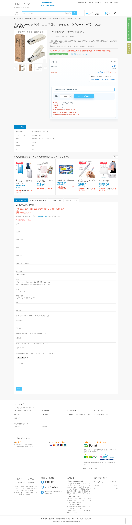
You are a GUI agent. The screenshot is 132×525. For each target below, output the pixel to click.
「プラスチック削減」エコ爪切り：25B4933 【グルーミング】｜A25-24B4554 (57, 26)
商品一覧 (17, 426)
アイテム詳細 (19, 127)
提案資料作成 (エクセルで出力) (58, 54)
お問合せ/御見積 (20, 200)
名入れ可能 (68, 13)
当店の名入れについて (48, 410)
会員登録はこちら (76, 54)
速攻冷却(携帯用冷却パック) (65, 180)
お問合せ (115, 3)
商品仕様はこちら (57, 32)
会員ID (17, 224)
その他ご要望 (19, 363)
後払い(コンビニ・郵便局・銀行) (95, 442)
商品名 (18, 279)
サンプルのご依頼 (56, 200)
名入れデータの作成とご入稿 (23, 410)
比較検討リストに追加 (129, 29)
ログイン (90, 14)
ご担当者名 (19, 239)
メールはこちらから (108, 79)
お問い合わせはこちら (75, 32)
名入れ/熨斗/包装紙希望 (38, 200)
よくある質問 (108, 3)
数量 (17, 302)
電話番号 (18, 247)
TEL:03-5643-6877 (42, 216)
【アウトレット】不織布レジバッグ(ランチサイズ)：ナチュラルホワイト (24, 181)
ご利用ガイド (99, 3)
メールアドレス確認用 (22, 263)
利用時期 (18, 338)
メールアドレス (20, 255)
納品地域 (18, 328)
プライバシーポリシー (101, 414)
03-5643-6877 (95, 79)
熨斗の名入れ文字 (21, 320)
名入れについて (89, 3)
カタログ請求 (80, 3)
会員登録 (97, 14)
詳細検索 (44, 426)
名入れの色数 (19, 296)
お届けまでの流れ (71, 200)
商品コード (19, 271)
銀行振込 (18, 442)
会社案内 (17, 418)
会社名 (18, 232)
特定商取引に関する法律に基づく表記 (79, 414)
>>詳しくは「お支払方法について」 (93, 468)
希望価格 (18, 310)
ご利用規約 (45, 414)
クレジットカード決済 (57, 442)
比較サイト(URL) (20, 348)
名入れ (17, 289)
